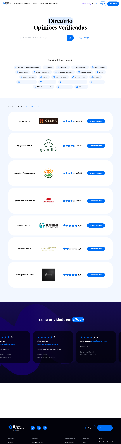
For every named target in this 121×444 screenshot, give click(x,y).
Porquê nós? (44, 3)
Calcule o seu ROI (37, 442)
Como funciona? (70, 442)
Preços (35, 3)
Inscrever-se (105, 428)
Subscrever (113, 4)
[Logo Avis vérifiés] (7, 3)
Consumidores (54, 3)
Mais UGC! (86, 3)
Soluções (27, 3)
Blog (84, 442)
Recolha (10, 442)
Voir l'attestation (96, 121)
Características (18, 3)
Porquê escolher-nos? (106, 442)
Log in (102, 4)
